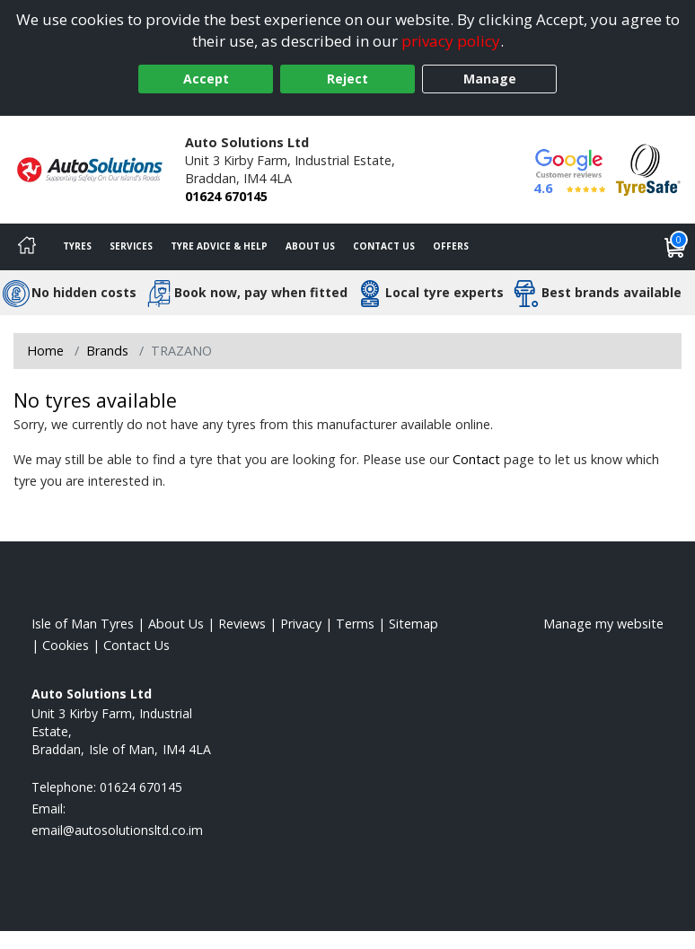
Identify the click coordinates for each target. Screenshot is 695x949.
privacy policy (450, 41)
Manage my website (603, 623)
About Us (310, 246)
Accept (206, 78)
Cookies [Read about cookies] (65, 645)
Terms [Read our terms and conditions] (355, 623)
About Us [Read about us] (176, 623)
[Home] (27, 247)
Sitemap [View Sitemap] (413, 623)
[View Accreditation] (648, 168)
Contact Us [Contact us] (384, 246)
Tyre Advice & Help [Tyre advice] (219, 246)
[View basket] (675, 247)
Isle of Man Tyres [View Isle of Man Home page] (82, 623)
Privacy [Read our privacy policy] (300, 623)
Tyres (77, 246)
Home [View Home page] (45, 350)
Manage (489, 78)
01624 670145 (226, 196)
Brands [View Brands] (107, 350)
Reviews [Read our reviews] (242, 623)
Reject (347, 78)
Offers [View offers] (451, 246)
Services (131, 246)
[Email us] (117, 830)
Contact (476, 459)
